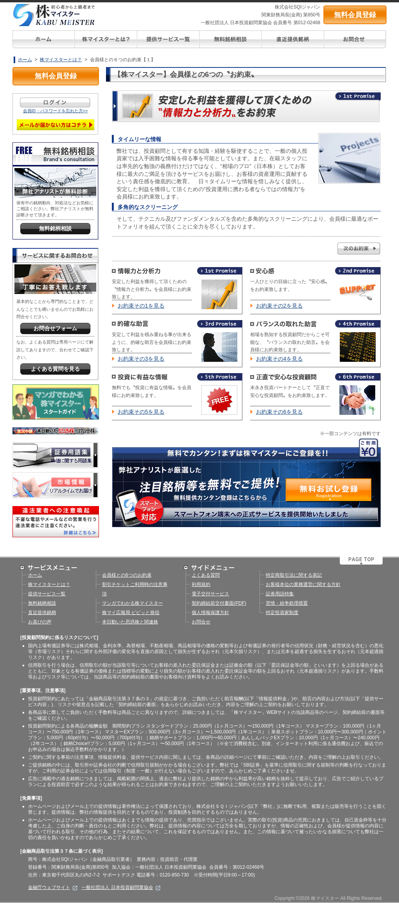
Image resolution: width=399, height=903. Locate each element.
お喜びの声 (39, 622)
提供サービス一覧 (46, 594)
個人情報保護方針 (210, 612)
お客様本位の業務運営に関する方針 (303, 584)
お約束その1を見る (141, 306)
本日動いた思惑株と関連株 (130, 622)
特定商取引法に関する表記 (294, 575)
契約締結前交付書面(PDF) (219, 603)
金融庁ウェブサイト (53, 887)
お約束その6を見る (279, 412)
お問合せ (201, 622)
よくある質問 (206, 575)
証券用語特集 (280, 594)
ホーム (25, 59)
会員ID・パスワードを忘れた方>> (55, 110)
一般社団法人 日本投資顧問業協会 (121, 887)
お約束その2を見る (279, 306)
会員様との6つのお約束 (127, 575)
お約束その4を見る (279, 359)
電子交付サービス (210, 594)
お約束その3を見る (141, 359)
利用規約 (201, 584)
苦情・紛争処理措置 (287, 603)
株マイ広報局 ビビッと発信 (130, 612)
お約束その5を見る (141, 412)
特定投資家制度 (282, 612)
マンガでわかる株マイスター (132, 603)
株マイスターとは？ (61, 59)
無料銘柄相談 (42, 603)
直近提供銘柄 (42, 612)
